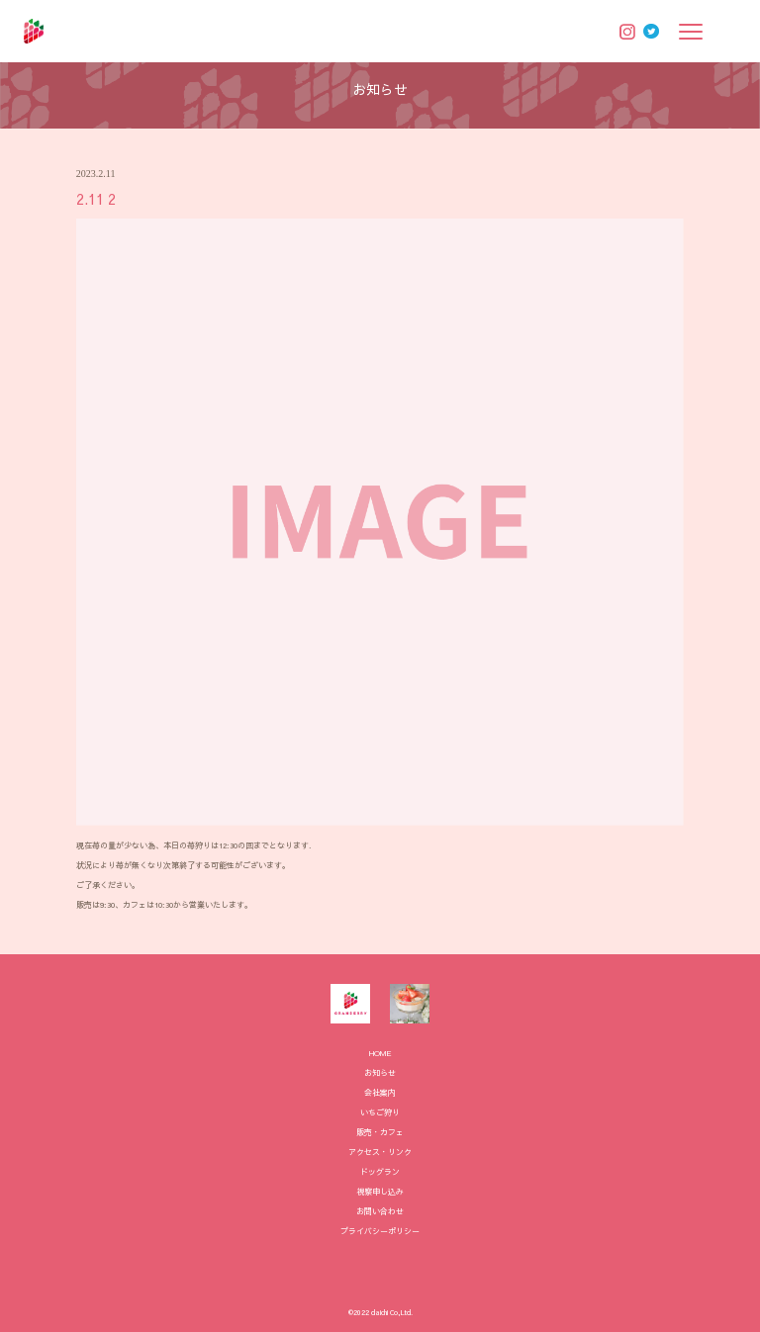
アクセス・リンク (380, 1151)
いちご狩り (380, 1112)
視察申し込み (380, 1191)
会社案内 (380, 1092)
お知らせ (380, 1072)
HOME (380, 1052)
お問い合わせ (380, 1210)
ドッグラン (380, 1171)
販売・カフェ (380, 1131)
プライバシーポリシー (380, 1230)
